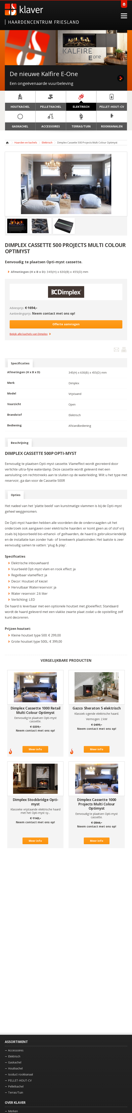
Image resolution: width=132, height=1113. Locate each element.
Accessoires (16, 1050)
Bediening (14, 425)
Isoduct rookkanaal (20, 1074)
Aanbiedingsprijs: (20, 313)
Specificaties (20, 363)
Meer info (35, 749)
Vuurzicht (14, 404)
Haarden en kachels (25, 142)
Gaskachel (14, 1062)
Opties (16, 495)
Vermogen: (93, 719)
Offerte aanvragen (66, 324)
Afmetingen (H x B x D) (23, 372)
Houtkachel (15, 1068)
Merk (11, 383)
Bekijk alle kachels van (29, 334)
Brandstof (14, 415)
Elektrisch (47, 142)
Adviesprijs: (17, 308)
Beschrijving (20, 443)
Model (11, 393)
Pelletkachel (16, 1086)
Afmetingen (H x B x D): (28, 272)
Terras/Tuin (15, 1092)
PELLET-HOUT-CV (20, 1080)
